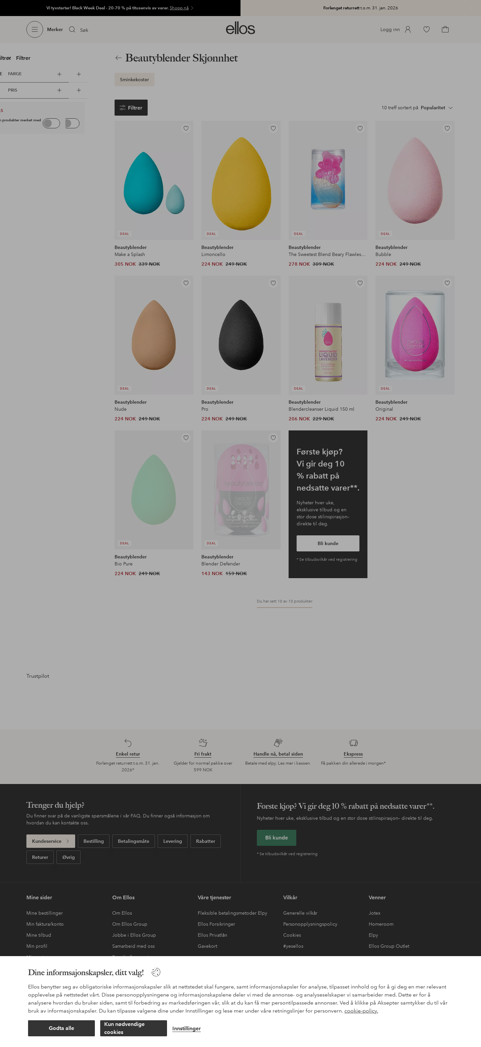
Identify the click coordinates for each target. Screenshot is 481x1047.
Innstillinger (186, 1028)
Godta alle (61, 1028)
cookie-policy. (361, 1011)
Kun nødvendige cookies (124, 1028)
